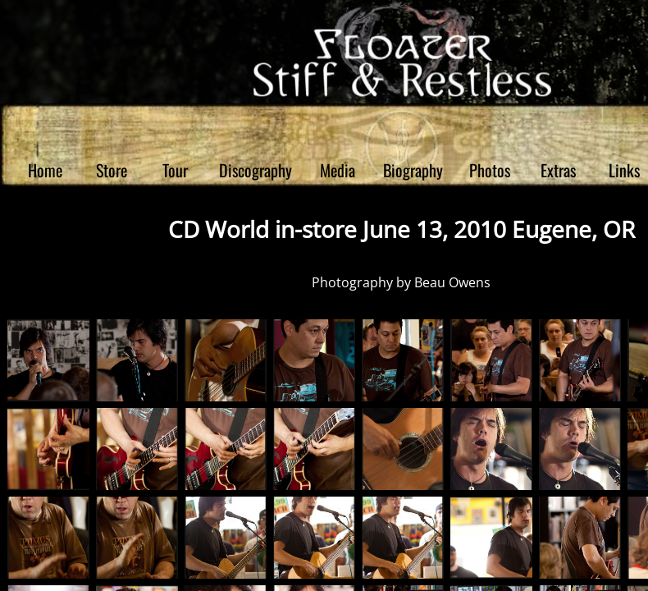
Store (111, 170)
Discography (255, 170)
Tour (175, 170)
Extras (558, 170)
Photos (489, 170)
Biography (413, 170)
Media (337, 170)
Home (45, 170)
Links (624, 170)
